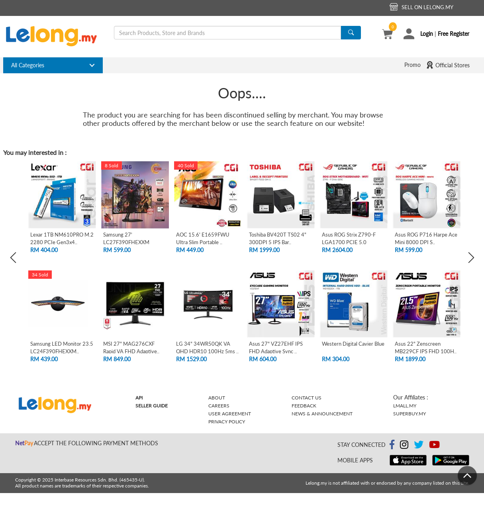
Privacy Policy (226, 422)
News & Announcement (322, 414)
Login (426, 33)
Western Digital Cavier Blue (353, 344)
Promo (412, 64)
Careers (218, 406)
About (216, 398)
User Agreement (229, 414)
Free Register (453, 33)
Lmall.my (404, 406)
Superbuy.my (409, 414)
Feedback (304, 406)
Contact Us (306, 398)
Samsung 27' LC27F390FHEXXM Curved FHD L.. (126, 241)
